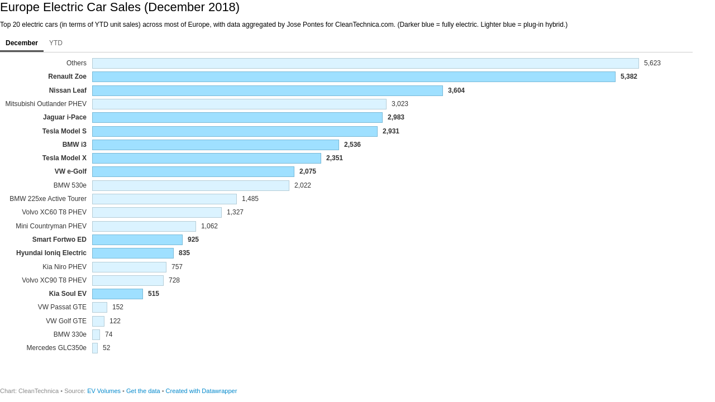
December (22, 43)
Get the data (143, 390)
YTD (56, 43)
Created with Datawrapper (201, 390)
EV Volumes (104, 390)
